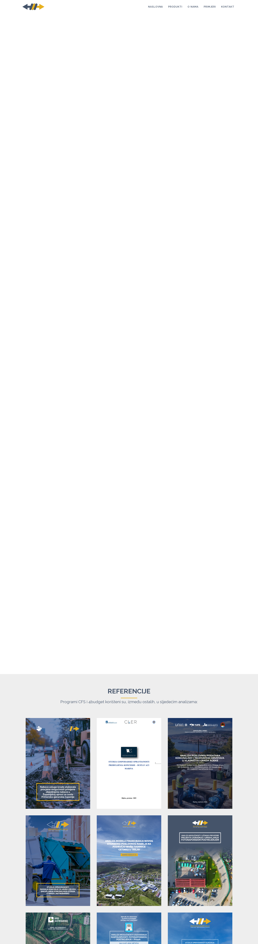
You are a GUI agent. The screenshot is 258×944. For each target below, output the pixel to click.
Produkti (175, 7)
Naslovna (155, 7)
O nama (193, 7)
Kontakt (227, 7)
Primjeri (210, 7)
